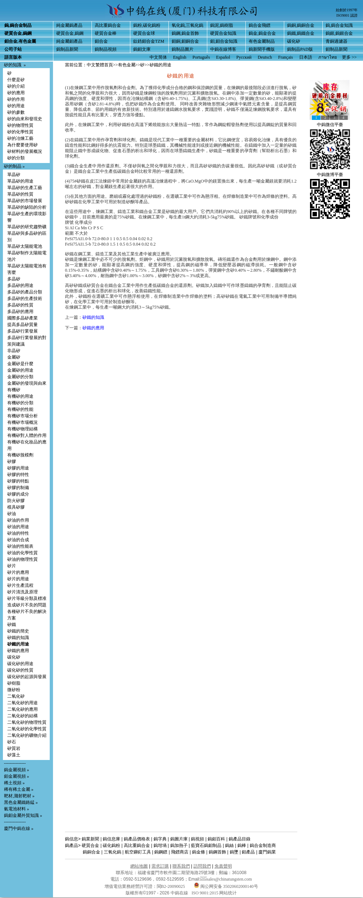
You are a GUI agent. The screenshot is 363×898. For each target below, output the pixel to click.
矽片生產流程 (20, 585)
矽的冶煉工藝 (20, 138)
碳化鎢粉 (111, 845)
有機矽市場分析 (22, 415)
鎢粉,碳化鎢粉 (146, 25)
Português (201, 57)
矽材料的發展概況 (24, 151)
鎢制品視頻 (106, 49)
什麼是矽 (16, 79)
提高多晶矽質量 (22, 324)
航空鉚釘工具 (138, 852)
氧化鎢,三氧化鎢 (187, 25)
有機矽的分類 (20, 402)
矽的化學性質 (20, 131)
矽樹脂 (13, 683)
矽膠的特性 (18, 474)
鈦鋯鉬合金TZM (148, 41)
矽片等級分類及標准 (26, 598)
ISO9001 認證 (347, 15)
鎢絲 (229, 845)
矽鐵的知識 (18, 637)
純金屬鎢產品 (69, 25)
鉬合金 (101, 41)
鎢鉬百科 (216, 838)
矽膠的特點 (18, 481)
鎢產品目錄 (239, 838)
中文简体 (158, 57)
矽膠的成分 (18, 494)
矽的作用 (16, 99)
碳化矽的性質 (20, 670)
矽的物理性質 (20, 125)
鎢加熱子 (179, 845)
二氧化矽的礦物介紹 (26, 735)
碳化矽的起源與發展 (26, 676)
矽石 (11, 741)
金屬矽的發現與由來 (26, 383)
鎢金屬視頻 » (16, 769)
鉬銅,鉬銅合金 (185, 41)
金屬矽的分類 (20, 376)
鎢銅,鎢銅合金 (300, 25)
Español (223, 57)
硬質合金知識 (223, 33)
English (180, 57)
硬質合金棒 (106, 33)
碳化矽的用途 (20, 663)
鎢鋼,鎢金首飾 (185, 33)
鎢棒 (241, 845)
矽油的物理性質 (22, 559)
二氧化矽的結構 (22, 715)
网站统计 (228, 892)
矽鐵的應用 (18, 650)
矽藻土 (13, 754)
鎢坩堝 (160, 845)
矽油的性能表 (20, 546)
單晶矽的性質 (20, 194)
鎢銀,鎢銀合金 (339, 33)
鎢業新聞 (90, 838)
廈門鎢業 (267, 852)
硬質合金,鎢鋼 (69, 33)
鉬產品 (248, 852)
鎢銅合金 (91, 852)
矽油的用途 (18, 526)
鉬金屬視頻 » (16, 776)
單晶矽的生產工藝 (24, 187)
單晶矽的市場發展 (24, 200)
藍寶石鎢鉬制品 (206, 845)
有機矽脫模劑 (20, 455)
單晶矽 (13, 174)
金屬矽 (13, 357)
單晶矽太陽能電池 (24, 246)
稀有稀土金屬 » (18, 789)
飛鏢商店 (179, 852)
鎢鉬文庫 (142, 49)
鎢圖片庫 (179, 838)
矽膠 (11, 461)
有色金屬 (126, 64)
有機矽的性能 (20, 409)
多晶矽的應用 (20, 311)
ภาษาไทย (327, 57)
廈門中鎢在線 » (18, 828)
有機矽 (13, 389)
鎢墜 (234, 852)
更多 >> (349, 57)
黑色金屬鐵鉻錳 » (21, 802)
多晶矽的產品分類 (24, 292)
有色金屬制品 (262, 41)
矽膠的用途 (18, 468)
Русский (244, 57)
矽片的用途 (18, 578)
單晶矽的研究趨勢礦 (26, 226)
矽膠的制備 (18, 487)
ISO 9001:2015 (206, 892)
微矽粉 (13, 689)
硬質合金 (90, 845)
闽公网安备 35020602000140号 (226, 886)
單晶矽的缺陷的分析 (26, 207)
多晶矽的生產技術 (24, 298)
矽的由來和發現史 (24, 118)
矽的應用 (16, 92)
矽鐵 (11, 624)
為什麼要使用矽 (22, 144)
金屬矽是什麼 (20, 363)
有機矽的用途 (20, 396)
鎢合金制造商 (263, 845)
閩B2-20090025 (171, 886)
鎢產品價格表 (137, 838)
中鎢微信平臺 (330, 124)
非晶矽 (13, 350)
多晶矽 (13, 278)
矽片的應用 (18, 572)
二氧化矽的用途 (22, 702)
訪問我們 (202, 866)
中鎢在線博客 (223, 49)
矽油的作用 (18, 520)
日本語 (305, 57)
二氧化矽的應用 (22, 709)
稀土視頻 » (14, 782)
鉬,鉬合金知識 (223, 41)
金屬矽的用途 (20, 370)
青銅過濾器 (336, 41)
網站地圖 (139, 866)
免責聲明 (223, 866)
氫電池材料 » (16, 808)
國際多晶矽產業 (22, 318)
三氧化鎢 (112, 852)
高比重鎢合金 (108, 25)
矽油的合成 (18, 539)
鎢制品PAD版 (300, 49)
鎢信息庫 (111, 838)
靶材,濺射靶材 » (19, 795)
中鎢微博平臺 (330, 174)
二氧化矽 (16, 696)
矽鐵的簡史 (18, 631)
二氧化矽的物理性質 (26, 722)
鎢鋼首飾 (217, 852)
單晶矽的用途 (20, 181)
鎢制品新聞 (67, 49)
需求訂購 (160, 866)
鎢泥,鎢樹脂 (221, 25)
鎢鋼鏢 (160, 852)
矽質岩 (13, 748)
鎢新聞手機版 (262, 49)
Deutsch (265, 57)
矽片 (11, 565)
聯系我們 (181, 866)
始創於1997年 (347, 10)
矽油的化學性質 (22, 552)
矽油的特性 (18, 533)
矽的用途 (16, 105)
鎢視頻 (197, 838)
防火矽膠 (16, 500)
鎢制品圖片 (182, 49)
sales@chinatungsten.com (226, 879)
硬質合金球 (144, 33)
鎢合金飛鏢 (259, 25)
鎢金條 (198, 852)
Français (285, 57)
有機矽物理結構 (22, 428)
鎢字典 (160, 838)
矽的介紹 (16, 86)
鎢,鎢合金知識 (339, 25)
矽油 (11, 513)
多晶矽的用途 (20, 285)
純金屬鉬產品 (69, 41)
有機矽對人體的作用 (26, 435)
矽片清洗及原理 (22, 591)
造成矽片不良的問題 (26, 604)
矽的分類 (16, 157)
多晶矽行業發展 (22, 331)
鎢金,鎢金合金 (262, 33)
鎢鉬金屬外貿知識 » (23, 815)
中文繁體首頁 (100, 64)
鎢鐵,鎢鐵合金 (300, 33)
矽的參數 (16, 112)
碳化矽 (293, 41)
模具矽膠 (16, 507)
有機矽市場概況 (22, 422)
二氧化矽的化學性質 (26, 728)
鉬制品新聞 (336, 49)
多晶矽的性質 (20, 305)
